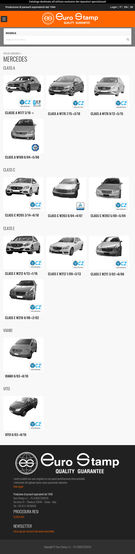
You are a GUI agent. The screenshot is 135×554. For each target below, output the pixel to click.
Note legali (18, 486)
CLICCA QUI (18, 517)
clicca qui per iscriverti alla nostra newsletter (33, 531)
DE (131, 7)
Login (113, 7)
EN (126, 7)
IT (120, 7)
